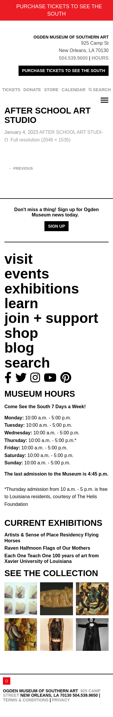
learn (21, 303)
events (26, 273)
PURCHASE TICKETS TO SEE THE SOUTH (63, 70)
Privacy (61, 700)
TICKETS (11, 89)
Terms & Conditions (26, 700)
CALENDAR (74, 89)
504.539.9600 (73, 58)
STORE (51, 89)
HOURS (100, 58)
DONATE (32, 89)
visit (18, 259)
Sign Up (56, 226)
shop (21, 333)
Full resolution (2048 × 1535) (40, 139)
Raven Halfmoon (47, 548)
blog (19, 348)
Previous (21, 168)
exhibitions (41, 288)
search (27, 363)
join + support (51, 318)
